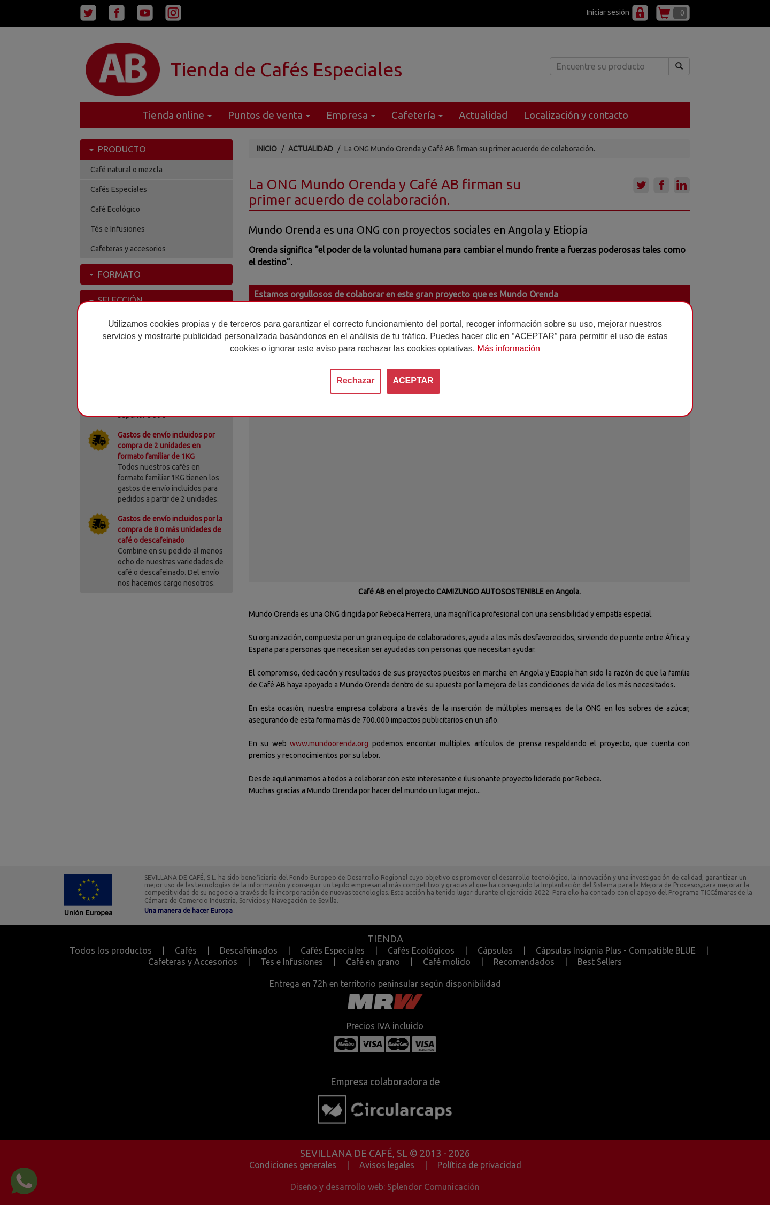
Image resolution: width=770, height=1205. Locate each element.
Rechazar (355, 380)
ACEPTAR (413, 380)
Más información (509, 348)
